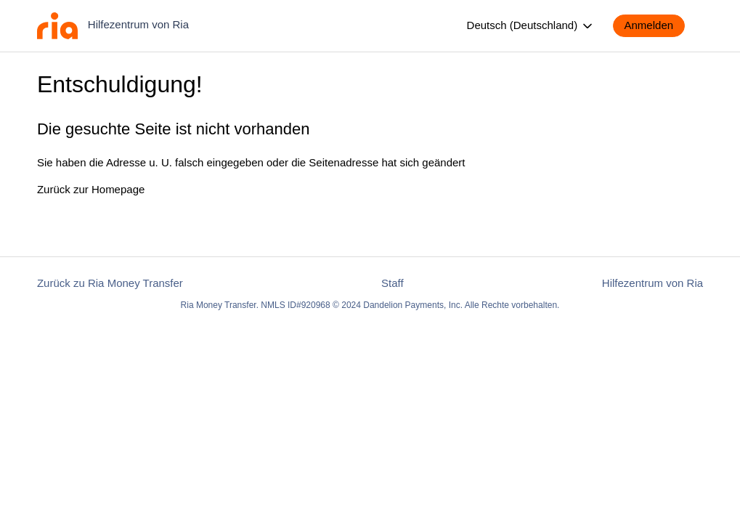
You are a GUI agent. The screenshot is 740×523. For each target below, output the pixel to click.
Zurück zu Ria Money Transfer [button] (110, 283)
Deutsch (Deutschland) (531, 26)
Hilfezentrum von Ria (652, 283)
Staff (392, 283)
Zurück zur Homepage (91, 189)
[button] (656, 26)
